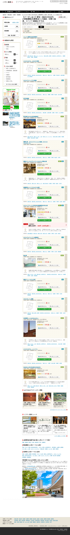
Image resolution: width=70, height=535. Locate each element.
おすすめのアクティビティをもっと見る (58, 409)
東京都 (34, 518)
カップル (50, 448)
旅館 (54, 448)
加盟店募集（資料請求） (33, 525)
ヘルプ (59, 525)
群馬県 (31, 518)
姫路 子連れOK (30, 55)
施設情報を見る (43, 46)
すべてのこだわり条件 (11, 84)
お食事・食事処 (60, 447)
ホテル (40, 447)
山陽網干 (44, 442)
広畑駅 (54, 75)
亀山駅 (28, 57)
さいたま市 (27, 522)
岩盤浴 (57, 448)
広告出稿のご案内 (43, 525)
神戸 (51, 522)
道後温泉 (42, 520)
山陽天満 (36, 442)
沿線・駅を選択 (11, 35)
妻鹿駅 (52, 94)
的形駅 (60, 363)
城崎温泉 (28, 520)
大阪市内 (38, 522)
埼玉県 (20, 518)
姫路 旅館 (44, 112)
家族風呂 (8, 79)
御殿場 (34, 522)
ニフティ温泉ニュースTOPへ (60, 435)
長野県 (45, 518)
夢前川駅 (58, 75)
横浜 (15, 522)
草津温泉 (16, 520)
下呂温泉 (32, 520)
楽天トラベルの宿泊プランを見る (44, 71)
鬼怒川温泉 (55, 520)
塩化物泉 (58, 455)
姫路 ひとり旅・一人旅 (38, 136)
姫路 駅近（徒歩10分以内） (37, 75)
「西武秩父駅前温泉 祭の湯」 (30, 468)
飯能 (31, 522)
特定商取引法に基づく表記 (54, 529)
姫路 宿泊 (29, 75)
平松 (40, 442)
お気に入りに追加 (54, 46)
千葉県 (23, 518)
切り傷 (54, 455)
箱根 (20, 520)
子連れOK (42, 448)
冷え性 (41, 454)
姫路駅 (49, 157)
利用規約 (61, 529)
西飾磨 (26, 442)
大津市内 (47, 522)
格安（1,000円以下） (46, 447)
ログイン (61, 3)
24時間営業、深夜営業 (11, 70)
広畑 (33, 442)
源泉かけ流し (9, 81)
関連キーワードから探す (8, 523)
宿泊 (23, 447)
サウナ (26, 447)
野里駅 (58, 385)
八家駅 (28, 345)
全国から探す (15, 22)
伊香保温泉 (37, 520)
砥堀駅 (62, 385)
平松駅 (56, 112)
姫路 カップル (39, 183)
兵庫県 (27, 518)
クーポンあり (38, 29)
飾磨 (23, 442)
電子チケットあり (28, 29)
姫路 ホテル (45, 75)
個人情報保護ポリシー (44, 529)
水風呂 (46, 448)
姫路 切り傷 (40, 233)
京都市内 (43, 522)
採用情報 (65, 529)
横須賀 (21, 522)
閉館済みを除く (46, 29)
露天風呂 (54, 447)
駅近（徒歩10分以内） (33, 447)
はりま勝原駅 (29, 76)
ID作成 (65, 3)
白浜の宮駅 (60, 94)
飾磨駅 (64, 55)
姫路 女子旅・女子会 (53, 385)
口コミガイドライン (52, 525)
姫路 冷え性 (34, 183)
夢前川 (30, 442)
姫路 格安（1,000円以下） (57, 55)
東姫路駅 (59, 251)
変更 (17, 26)
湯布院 (50, 520)
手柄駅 (32, 57)
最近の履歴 (63, 1)
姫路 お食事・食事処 (47, 55)
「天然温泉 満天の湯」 (31, 466)
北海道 (41, 518)
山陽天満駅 (62, 75)
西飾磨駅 (35, 57)
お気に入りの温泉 (54, 1)
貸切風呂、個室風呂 (26, 457)
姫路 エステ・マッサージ (38, 55)
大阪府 (38, 518)
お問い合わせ (64, 525)
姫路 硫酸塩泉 (30, 233)
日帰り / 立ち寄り (10, 46)
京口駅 (59, 157)
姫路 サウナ (50, 75)
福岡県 (52, 518)
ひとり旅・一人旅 (26, 448)
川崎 (18, 522)
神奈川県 (16, 518)
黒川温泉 (47, 520)
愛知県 (48, 518)
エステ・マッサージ (35, 448)
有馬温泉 (23, 520)
